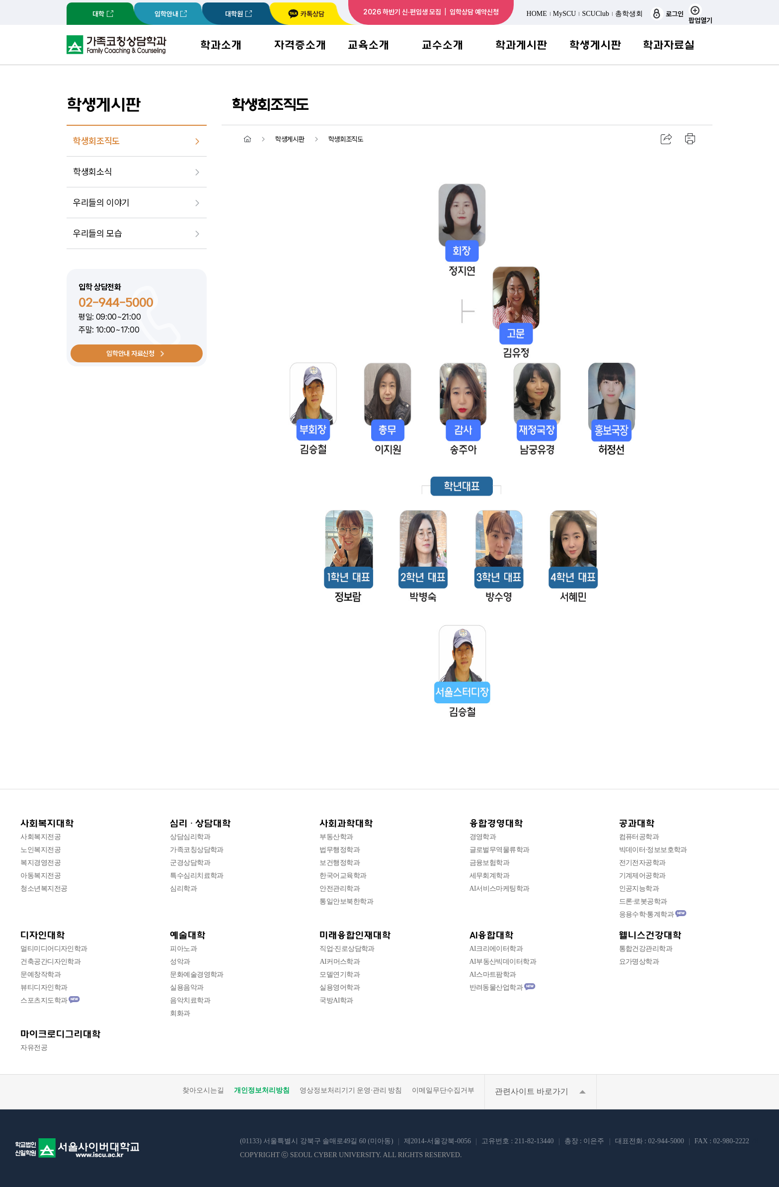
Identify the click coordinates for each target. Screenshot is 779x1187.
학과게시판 (521, 45)
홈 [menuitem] (247, 139)
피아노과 (183, 948)
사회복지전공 (40, 837)
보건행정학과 (339, 862)
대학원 (234, 14)
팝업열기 (700, 13)
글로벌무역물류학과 (499, 849)
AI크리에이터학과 (496, 948)
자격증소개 (300, 45)
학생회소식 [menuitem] (92, 172)
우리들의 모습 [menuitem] (97, 233)
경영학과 (482, 837)
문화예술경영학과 (197, 974)
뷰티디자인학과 (43, 987)
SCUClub (595, 13)
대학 (98, 14)
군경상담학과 (190, 862)
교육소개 (369, 45)
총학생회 (629, 13)
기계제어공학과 (642, 875)
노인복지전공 (40, 849)
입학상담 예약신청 (474, 11)
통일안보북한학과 (346, 901)
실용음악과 (186, 987)
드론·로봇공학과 (643, 901)
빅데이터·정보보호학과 (653, 849)
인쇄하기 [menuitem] (691, 139)
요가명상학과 (639, 961)
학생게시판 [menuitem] (290, 139)
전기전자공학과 (642, 862)
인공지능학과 (639, 888)
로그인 (667, 13)
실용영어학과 (339, 987)
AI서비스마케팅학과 (499, 888)
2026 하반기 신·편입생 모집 (402, 11)
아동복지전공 (40, 875)
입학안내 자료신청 (130, 353)
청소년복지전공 (43, 888)
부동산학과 (336, 837)
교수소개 (443, 45)
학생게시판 (595, 45)
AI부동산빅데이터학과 (503, 961)
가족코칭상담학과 (197, 849)
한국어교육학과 (342, 875)
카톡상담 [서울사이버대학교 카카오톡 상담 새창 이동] (306, 14)
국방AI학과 (336, 1000)
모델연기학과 (339, 974)
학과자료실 (669, 45)
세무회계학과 (489, 875)
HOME (537, 13)
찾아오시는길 (203, 1090)
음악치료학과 (190, 1000)
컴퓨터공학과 (639, 837)
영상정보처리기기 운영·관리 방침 (351, 1090)
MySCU (564, 13)
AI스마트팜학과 (492, 974)
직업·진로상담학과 (346, 948)
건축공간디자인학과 (50, 961)
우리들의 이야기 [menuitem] (101, 202)
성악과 (180, 961)
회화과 (180, 1013)
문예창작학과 (40, 974)
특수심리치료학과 (197, 875)
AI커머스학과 (339, 961)
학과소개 (221, 45)
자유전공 (33, 1047)
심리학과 (183, 888)
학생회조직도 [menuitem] (96, 141)
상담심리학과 (190, 837)
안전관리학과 (339, 888)
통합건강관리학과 (646, 948)
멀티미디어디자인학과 (53, 948)
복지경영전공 (40, 862)
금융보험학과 (489, 862)
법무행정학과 (339, 849)
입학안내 (166, 14)
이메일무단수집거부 (443, 1090)
